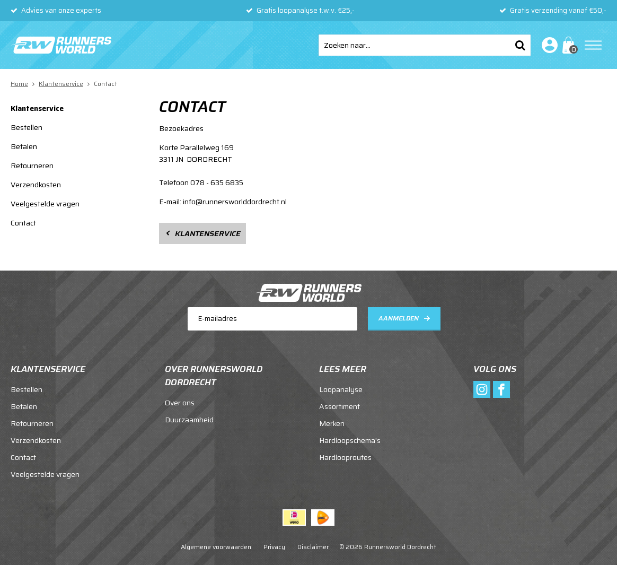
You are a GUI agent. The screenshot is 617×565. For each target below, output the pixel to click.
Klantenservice (37, 108)
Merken (332, 423)
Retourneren (32, 165)
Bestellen (26, 127)
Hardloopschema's (350, 440)
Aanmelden (398, 318)
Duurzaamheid (189, 419)
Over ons (180, 402)
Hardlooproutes (345, 457)
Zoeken (520, 45)
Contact (23, 223)
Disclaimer (313, 547)
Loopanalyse (341, 389)
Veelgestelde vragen (45, 204)
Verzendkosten (36, 184)
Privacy (274, 547)
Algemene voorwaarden (216, 547)
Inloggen (547, 45)
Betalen (24, 146)
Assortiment (339, 406)
